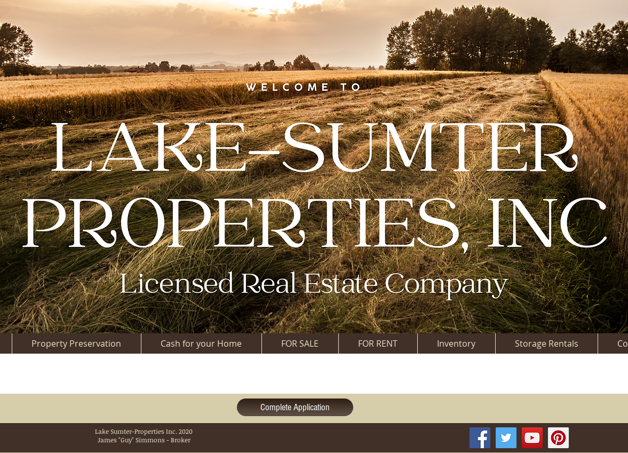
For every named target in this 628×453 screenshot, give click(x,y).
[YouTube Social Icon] (532, 437)
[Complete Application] (295, 407)
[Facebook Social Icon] (480, 437)
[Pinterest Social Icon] (558, 437)
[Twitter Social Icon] (506, 437)
